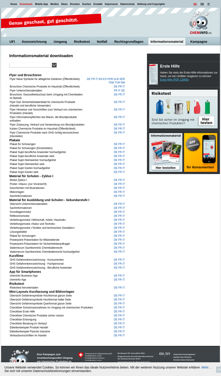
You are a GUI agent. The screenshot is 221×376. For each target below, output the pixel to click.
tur (117, 82)
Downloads (26, 4)
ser (122, 79)
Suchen (86, 4)
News (64, 4)
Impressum (111, 4)
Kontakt (98, 4)
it (96, 79)
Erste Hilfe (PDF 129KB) (174, 79)
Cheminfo (200, 22)
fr (93, 79)
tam (111, 82)
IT (209, 4)
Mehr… (207, 367)
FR (202, 4)
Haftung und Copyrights (151, 4)
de (89, 79)
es (105, 79)
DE (195, 4)
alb (116, 79)
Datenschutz (127, 4)
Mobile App (41, 4)
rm (123, 82)
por (110, 79)
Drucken (75, 4)
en (100, 79)
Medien (54, 4)
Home (13, 4)
